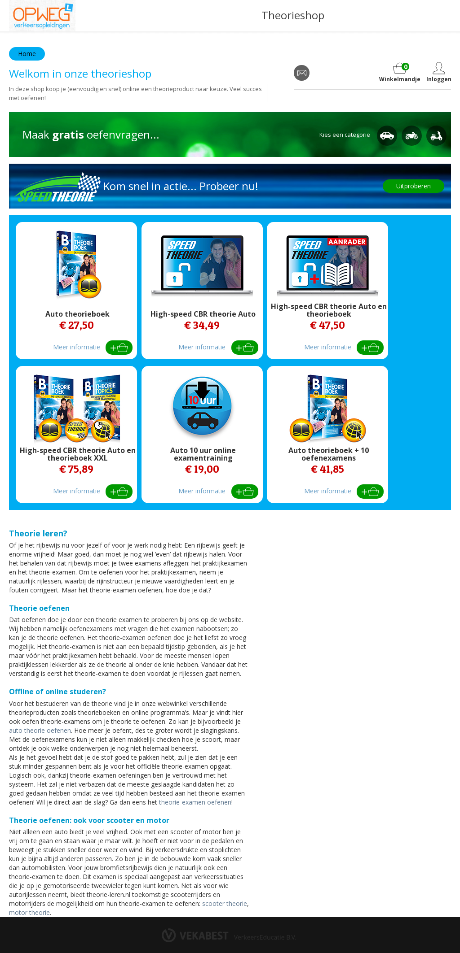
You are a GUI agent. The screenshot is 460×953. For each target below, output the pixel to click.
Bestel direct (119, 347)
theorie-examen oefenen (194, 802)
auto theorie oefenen (40, 730)
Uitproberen (413, 186)
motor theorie (29, 912)
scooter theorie (224, 903)
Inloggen (438, 79)
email (302, 73)
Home (27, 53)
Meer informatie (76, 347)
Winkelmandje (399, 72)
